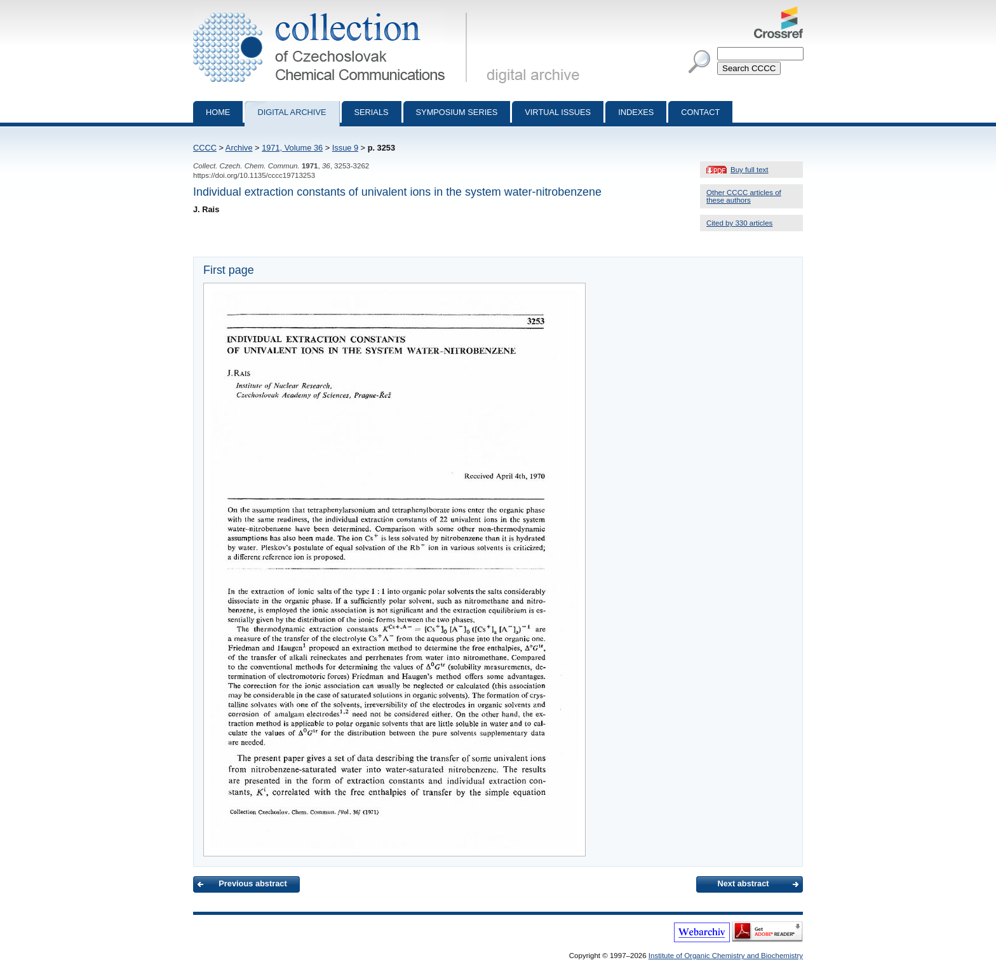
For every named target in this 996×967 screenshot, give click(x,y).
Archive (239, 147)
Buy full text (749, 169)
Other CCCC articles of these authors (743, 196)
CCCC (205, 147)
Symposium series (457, 112)
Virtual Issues (558, 112)
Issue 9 (345, 147)
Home (218, 112)
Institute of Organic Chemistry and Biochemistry (726, 955)
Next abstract (743, 883)
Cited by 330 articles (739, 223)
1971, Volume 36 (292, 147)
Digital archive (291, 112)
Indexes (636, 112)
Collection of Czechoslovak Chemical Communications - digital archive (332, 11)
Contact (700, 112)
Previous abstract (252, 883)
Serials (371, 112)
